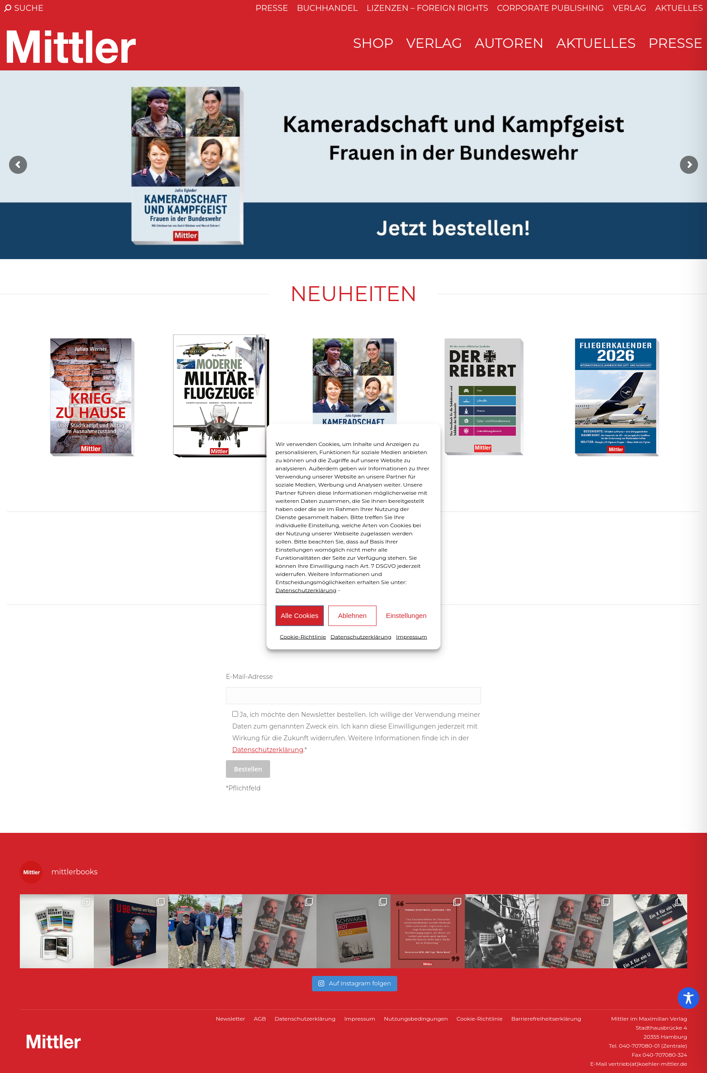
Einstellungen (406, 615)
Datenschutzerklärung (305, 589)
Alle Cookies (299, 615)
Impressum (411, 636)
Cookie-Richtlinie (303, 636)
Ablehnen (352, 615)
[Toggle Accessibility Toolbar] (688, 998)
